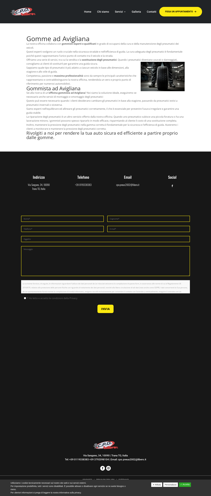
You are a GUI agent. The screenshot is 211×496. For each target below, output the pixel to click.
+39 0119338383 (83, 185)
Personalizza (170, 485)
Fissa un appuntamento (180, 12)
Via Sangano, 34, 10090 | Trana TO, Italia (105, 455)
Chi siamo (103, 11)
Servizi (119, 11)
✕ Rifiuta (157, 485)
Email (128, 177)
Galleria (136, 11)
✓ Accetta (184, 484)
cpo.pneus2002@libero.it (127, 185)
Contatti (151, 11)
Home (87, 11)
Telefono (83, 177)
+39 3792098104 (99, 459)
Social (172, 177)
